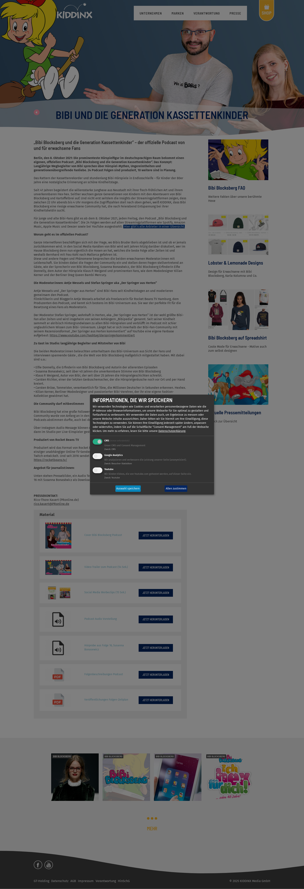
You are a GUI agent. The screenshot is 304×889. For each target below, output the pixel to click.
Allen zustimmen (176, 488)
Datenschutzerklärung (171, 431)
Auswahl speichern (128, 488)
